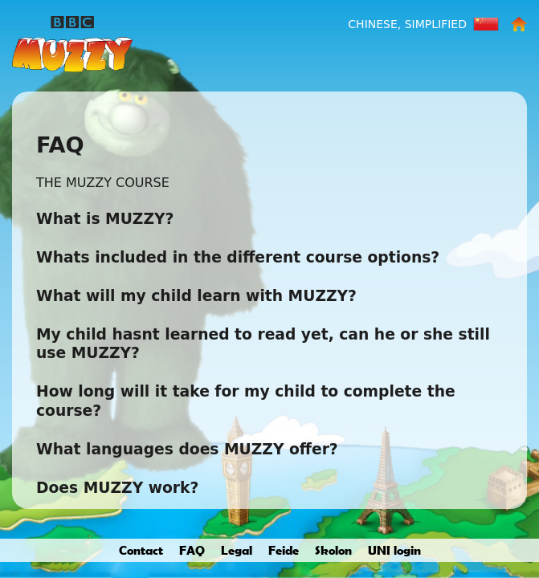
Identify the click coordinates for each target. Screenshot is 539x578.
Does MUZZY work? (117, 487)
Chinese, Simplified (407, 24)
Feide (283, 550)
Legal (236, 550)
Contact (141, 550)
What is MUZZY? (105, 218)
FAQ (192, 550)
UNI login (394, 550)
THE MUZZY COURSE (102, 182)
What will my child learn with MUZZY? (196, 295)
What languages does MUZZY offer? (187, 449)
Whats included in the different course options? (237, 257)
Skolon (333, 550)
